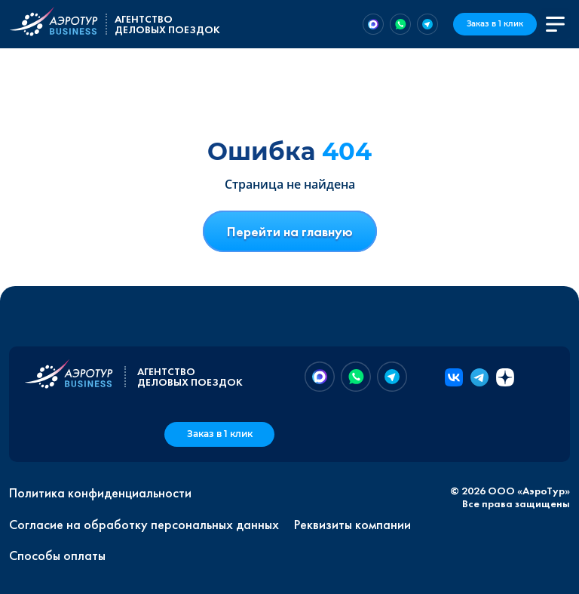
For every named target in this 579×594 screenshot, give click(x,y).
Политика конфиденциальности (100, 493)
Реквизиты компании (352, 524)
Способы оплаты (57, 555)
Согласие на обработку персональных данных (144, 524)
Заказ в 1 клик (495, 24)
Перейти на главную (290, 231)
